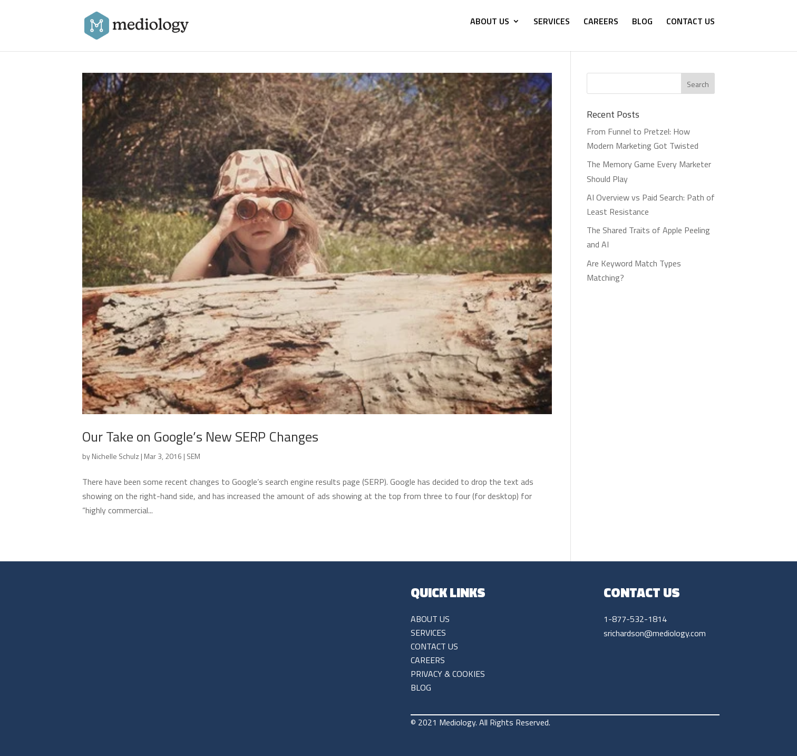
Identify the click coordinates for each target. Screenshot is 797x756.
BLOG (642, 22)
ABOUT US (489, 22)
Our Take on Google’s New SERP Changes (200, 436)
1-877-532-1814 (635, 619)
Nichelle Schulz (115, 456)
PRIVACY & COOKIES (448, 673)
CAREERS (601, 22)
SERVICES (551, 22)
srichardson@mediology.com (655, 633)
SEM (193, 456)
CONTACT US (690, 22)
